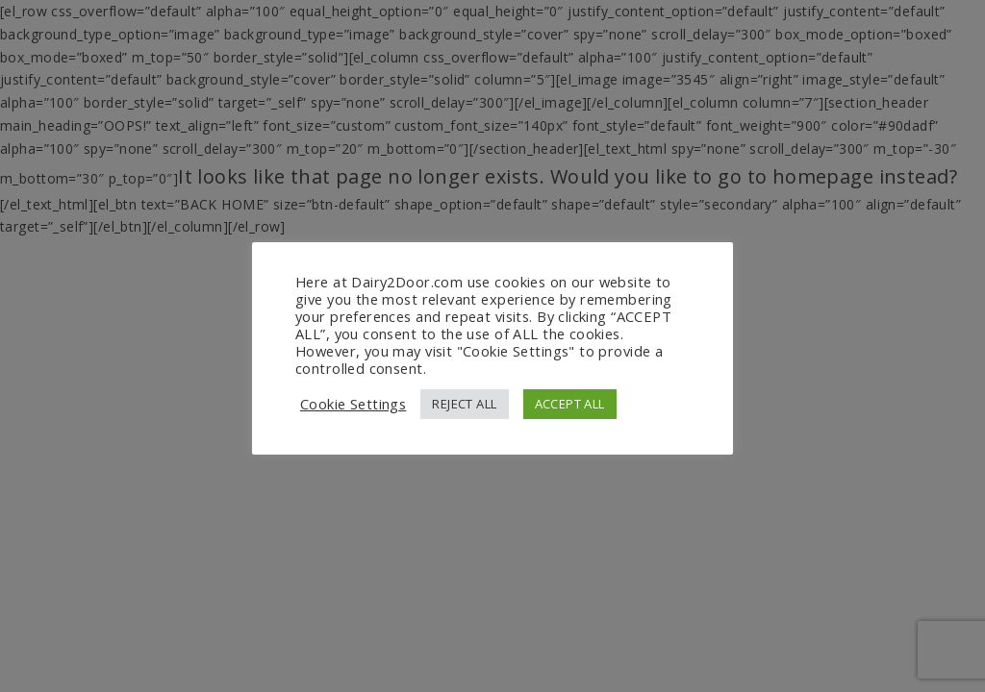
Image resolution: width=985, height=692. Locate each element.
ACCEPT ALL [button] (570, 403)
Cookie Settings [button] (353, 403)
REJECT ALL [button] (464, 403)
